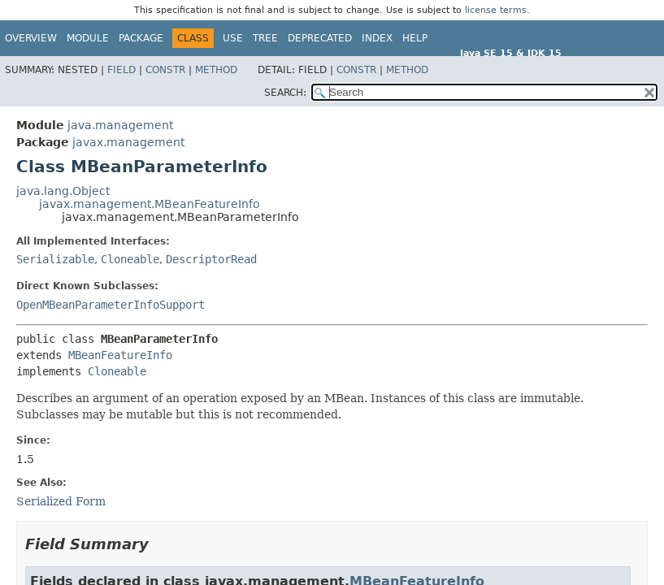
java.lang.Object (63, 190)
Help (414, 38)
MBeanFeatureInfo (120, 355)
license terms (496, 10)
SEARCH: (285, 92)
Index (377, 38)
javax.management (128, 142)
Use (233, 38)
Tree (265, 38)
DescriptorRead (211, 259)
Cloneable (130, 259)
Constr (165, 70)
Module (88, 38)
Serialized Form (61, 501)
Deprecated (320, 38)
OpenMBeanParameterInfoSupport (110, 304)
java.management (120, 125)
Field (121, 70)
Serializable (55, 259)
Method (216, 70)
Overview (31, 38)
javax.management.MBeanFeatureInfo (149, 203)
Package (141, 38)
